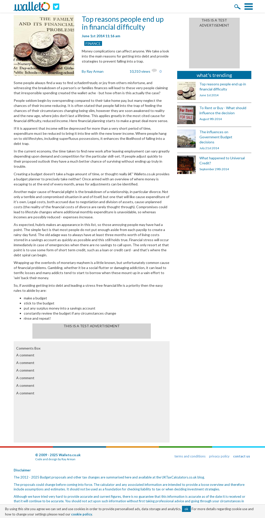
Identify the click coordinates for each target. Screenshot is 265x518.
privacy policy (219, 456)
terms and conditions (190, 456)
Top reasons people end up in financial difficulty (123, 23)
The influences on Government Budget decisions (215, 137)
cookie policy (81, 514)
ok (186, 509)
